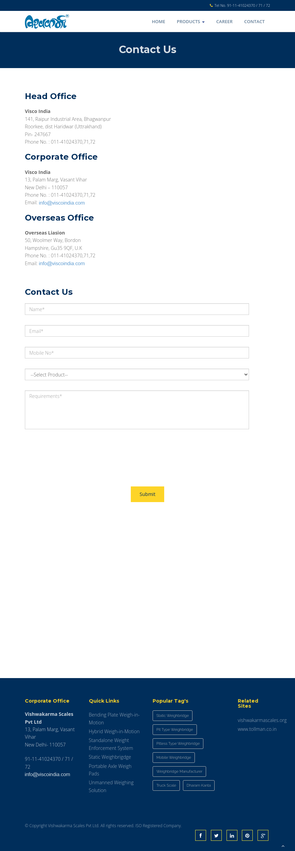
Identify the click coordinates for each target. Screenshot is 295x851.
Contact (254, 21)
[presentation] (76, 452)
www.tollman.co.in (257, 729)
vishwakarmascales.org (262, 720)
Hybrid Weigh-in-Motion (114, 731)
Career (224, 21)
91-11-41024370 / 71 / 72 (248, 5)
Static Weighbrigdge (110, 757)
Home (158, 21)
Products (191, 21)
